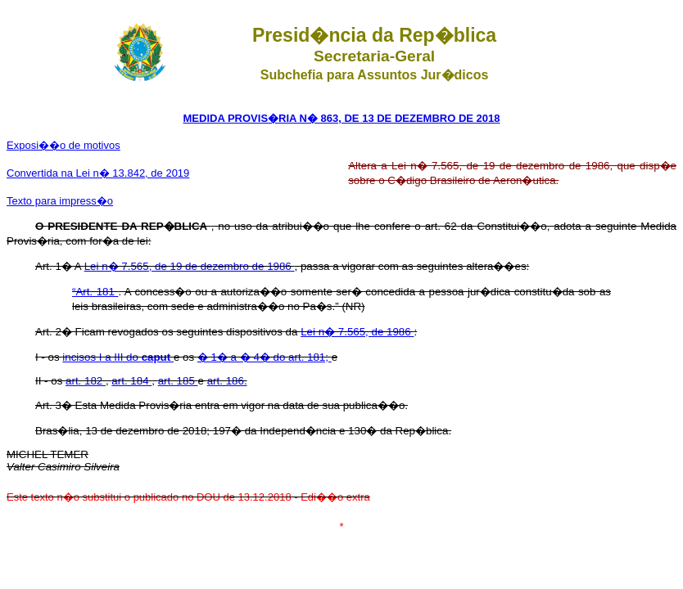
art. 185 (178, 381)
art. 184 (131, 381)
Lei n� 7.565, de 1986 (357, 332)
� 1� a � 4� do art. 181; (264, 357)
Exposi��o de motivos (63, 145)
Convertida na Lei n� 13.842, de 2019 (98, 173)
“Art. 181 (95, 292)
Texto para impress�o (60, 201)
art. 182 (86, 381)
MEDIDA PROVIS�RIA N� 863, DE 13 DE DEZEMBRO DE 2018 (341, 118)
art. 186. (227, 381)
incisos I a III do (118, 357)
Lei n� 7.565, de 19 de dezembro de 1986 (189, 266)
